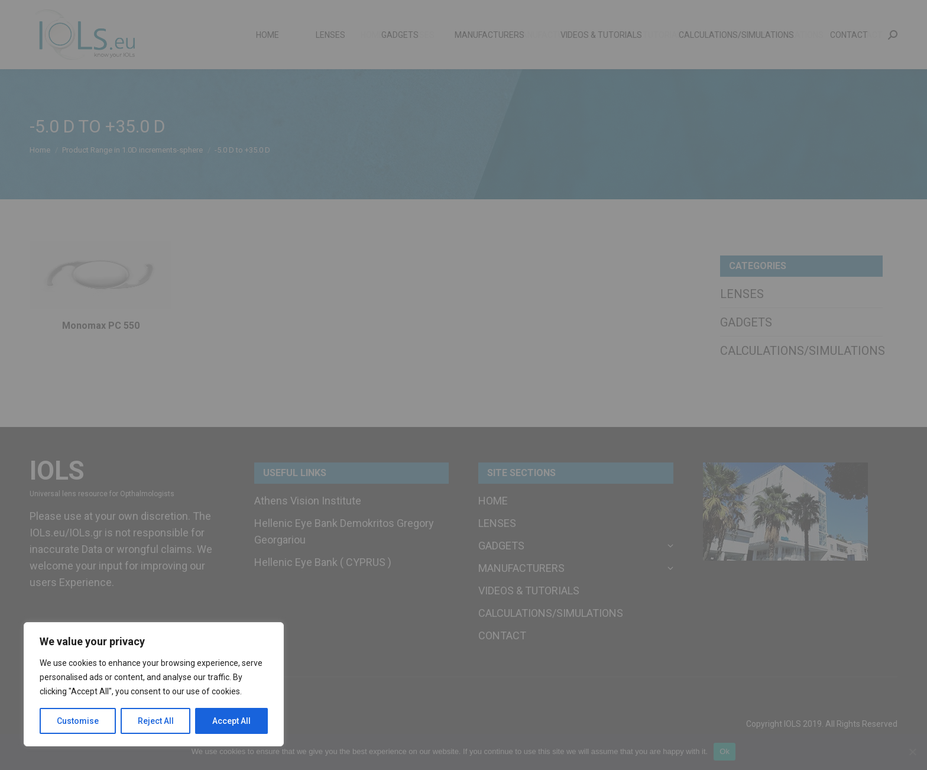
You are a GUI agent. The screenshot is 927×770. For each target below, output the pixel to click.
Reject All (156, 721)
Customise (78, 721)
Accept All (231, 721)
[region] (154, 684)
